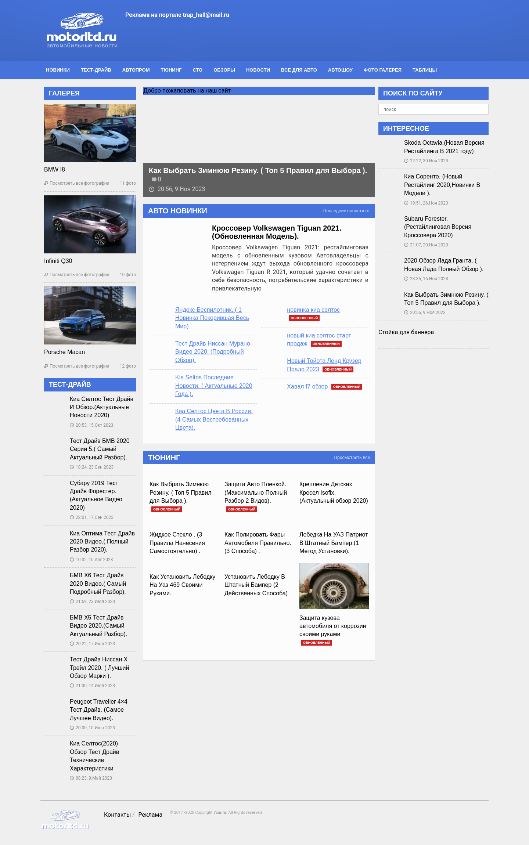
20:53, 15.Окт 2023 (91, 425)
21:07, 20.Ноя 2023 (426, 245)
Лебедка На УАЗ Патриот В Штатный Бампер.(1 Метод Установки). (333, 542)
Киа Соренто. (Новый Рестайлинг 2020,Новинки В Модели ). (442, 184)
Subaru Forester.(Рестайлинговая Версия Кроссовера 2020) (437, 227)
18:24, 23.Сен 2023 (92, 467)
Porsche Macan (64, 352)
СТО (197, 70)
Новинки (58, 70)
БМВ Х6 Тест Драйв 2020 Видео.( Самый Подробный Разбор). (98, 583)
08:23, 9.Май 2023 (91, 778)
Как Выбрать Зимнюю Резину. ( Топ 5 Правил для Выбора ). (258, 170)
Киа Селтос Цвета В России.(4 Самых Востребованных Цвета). (214, 419)
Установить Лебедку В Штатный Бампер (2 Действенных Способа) (256, 585)
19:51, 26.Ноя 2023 (426, 203)
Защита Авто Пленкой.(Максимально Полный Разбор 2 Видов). (255, 492)
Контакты (117, 814)
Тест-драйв (96, 70)
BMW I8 (54, 169)
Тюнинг (171, 70)
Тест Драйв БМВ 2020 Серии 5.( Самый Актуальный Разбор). (100, 449)
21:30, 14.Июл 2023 (92, 685)
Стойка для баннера (406, 332)
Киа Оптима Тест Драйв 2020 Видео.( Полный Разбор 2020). (102, 541)
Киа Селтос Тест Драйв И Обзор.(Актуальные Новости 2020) (101, 407)
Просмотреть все (352, 457)
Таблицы (425, 70)
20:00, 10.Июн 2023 (92, 727)
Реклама (150, 814)
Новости (258, 70)
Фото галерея (383, 70)
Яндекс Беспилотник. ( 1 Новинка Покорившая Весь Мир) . (212, 318)
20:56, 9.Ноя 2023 (177, 188)
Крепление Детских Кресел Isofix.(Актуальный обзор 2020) (333, 492)
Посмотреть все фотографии (76, 183)
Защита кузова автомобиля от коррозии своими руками (332, 626)
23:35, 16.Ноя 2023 (426, 278)
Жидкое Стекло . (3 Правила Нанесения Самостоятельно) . (177, 542)
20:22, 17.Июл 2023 (92, 643)
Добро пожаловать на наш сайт (187, 90)
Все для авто (299, 70)
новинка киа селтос (313, 310)
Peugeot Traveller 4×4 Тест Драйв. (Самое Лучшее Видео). (98, 709)
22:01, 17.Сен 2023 (92, 517)
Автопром (136, 70)
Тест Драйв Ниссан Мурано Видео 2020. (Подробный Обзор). (212, 351)
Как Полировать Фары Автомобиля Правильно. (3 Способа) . (257, 542)
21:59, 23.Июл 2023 (92, 601)
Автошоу (340, 70)
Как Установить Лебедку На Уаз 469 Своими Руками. (182, 585)
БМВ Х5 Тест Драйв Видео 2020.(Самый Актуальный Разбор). (98, 625)
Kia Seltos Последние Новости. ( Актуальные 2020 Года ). (213, 385)
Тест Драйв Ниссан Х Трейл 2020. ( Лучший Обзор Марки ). (99, 667)
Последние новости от (346, 210)
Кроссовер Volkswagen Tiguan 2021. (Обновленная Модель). (276, 232)
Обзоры (224, 70)
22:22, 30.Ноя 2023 (426, 160)
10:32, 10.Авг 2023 (91, 559)
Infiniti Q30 (58, 261)
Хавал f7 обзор (307, 386)
